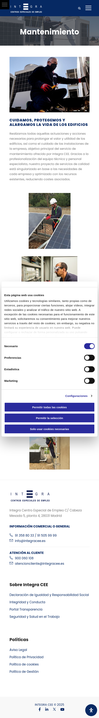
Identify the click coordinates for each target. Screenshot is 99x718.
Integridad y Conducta (27, 602)
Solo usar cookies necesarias (49, 428)
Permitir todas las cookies (49, 407)
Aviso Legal (18, 650)
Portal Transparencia (25, 609)
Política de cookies (24, 664)
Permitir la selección (49, 418)
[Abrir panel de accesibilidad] (91, 710)
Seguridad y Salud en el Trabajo (34, 616)
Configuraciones (76, 395)
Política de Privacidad (26, 657)
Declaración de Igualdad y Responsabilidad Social (49, 595)
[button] (4, 4)
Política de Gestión (24, 671)
